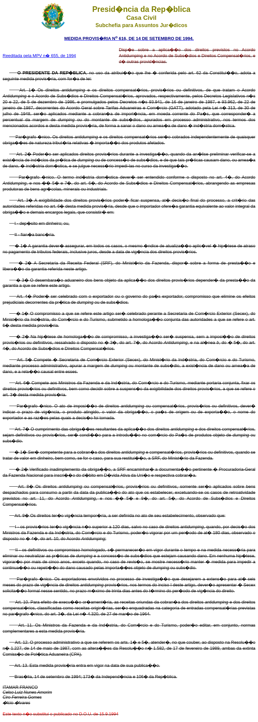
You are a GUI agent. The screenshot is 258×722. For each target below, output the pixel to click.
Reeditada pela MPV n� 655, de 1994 (39, 55)
